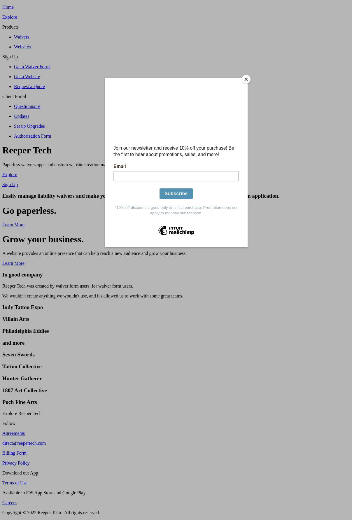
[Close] (246, 79)
